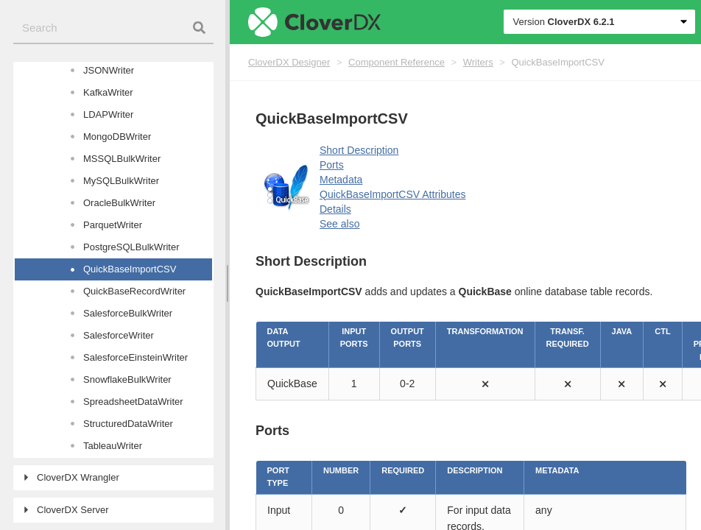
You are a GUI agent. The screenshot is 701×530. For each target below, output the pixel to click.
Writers (478, 62)
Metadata (341, 180)
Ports (332, 165)
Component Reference (396, 62)
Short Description (359, 150)
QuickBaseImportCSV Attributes (392, 194)
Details (335, 209)
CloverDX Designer (289, 62)
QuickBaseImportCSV (558, 62)
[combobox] (113, 28)
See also (339, 224)
